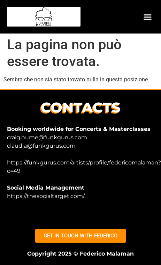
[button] (147, 16)
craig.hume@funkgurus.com (47, 137)
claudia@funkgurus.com (41, 145)
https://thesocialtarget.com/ (46, 196)
